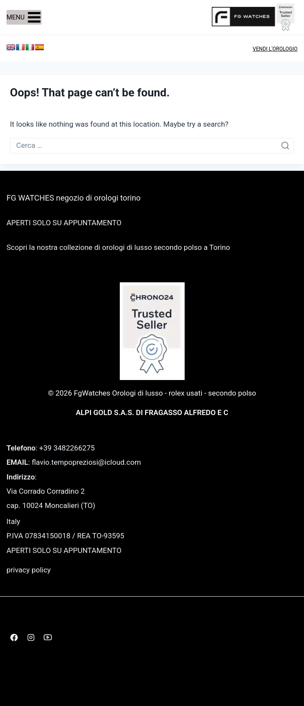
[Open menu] (24, 17)
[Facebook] (13, 637)
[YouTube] (47, 637)
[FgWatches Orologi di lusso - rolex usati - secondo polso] (254, 17)
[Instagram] (30, 637)
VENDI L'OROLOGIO (275, 49)
